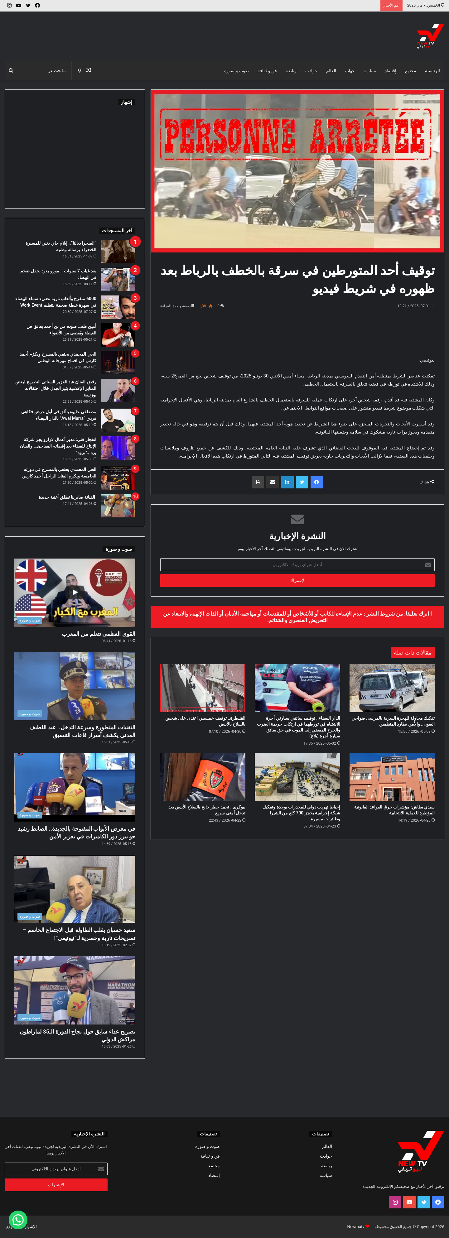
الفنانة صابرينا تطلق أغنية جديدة (67, 497)
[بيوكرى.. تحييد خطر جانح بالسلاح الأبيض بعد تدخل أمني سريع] (202, 777)
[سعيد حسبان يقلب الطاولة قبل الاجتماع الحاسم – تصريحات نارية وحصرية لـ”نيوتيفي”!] (74, 889)
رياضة (291, 70)
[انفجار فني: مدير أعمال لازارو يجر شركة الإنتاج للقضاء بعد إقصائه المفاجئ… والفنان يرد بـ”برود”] (118, 448)
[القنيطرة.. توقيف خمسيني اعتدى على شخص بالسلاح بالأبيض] (202, 688)
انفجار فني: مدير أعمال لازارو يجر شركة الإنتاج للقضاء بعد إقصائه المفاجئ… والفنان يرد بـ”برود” (58, 446)
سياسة (370, 70)
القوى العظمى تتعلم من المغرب (98, 634)
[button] (18, 1220)
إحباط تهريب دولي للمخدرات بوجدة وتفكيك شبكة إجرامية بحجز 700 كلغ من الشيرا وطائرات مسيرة (301, 812)
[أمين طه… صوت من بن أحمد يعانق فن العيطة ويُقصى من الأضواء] (118, 335)
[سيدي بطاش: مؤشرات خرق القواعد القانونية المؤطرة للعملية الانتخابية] (392, 777)
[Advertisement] (149, 32)
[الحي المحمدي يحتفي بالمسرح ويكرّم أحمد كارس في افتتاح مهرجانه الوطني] (118, 362)
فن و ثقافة (267, 70)
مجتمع (410, 70)
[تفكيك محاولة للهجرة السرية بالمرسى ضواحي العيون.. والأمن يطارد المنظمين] (392, 688)
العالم (331, 70)
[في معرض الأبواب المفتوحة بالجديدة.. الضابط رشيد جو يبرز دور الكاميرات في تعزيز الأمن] (74, 787)
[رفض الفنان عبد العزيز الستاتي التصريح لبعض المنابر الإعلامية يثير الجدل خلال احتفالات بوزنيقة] (118, 390)
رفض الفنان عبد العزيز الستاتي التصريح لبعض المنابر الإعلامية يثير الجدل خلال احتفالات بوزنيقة (55, 388)
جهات (350, 70)
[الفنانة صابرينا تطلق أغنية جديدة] (118, 505)
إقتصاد (390, 70)
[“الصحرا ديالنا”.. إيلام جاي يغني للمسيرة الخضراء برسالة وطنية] (118, 251)
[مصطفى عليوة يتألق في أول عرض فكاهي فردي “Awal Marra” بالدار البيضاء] (118, 420)
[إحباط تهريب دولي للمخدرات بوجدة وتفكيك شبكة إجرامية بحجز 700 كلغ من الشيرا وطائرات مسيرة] (297, 777)
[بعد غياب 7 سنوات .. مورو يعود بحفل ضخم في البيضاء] (118, 279)
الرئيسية (432, 70)
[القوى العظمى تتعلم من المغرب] (74, 593)
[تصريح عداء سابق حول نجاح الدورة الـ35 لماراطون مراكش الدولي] (74, 990)
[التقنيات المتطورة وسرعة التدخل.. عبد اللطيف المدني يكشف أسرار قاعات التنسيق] (74, 686)
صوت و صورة (236, 70)
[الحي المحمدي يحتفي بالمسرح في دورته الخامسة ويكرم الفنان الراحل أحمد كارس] (118, 478)
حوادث (311, 70)
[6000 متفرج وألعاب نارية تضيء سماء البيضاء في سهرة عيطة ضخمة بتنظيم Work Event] (118, 307)
